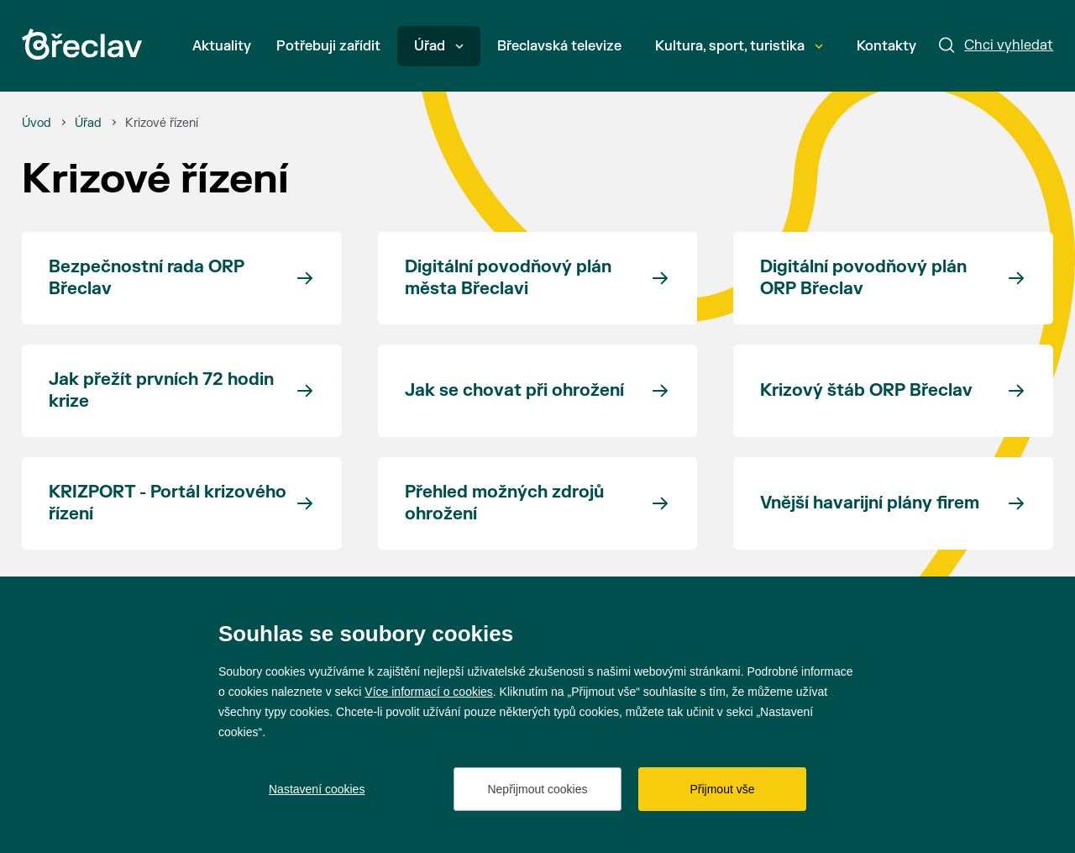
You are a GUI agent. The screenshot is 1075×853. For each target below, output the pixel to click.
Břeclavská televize (559, 46)
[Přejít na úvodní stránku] (82, 44)
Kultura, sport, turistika (739, 46)
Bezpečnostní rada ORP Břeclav (146, 277)
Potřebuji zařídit (328, 46)
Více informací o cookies (428, 691)
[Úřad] (88, 123)
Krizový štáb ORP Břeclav (866, 390)
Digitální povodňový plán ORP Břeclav (863, 277)
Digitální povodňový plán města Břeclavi (508, 277)
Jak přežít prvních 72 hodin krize (161, 390)
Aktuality (221, 46)
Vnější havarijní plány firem (869, 502)
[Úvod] (36, 123)
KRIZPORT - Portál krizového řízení (167, 503)
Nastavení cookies (316, 789)
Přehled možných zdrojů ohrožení (504, 503)
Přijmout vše (722, 789)
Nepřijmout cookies (537, 789)
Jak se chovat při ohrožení (514, 390)
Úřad (439, 46)
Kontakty (886, 46)
